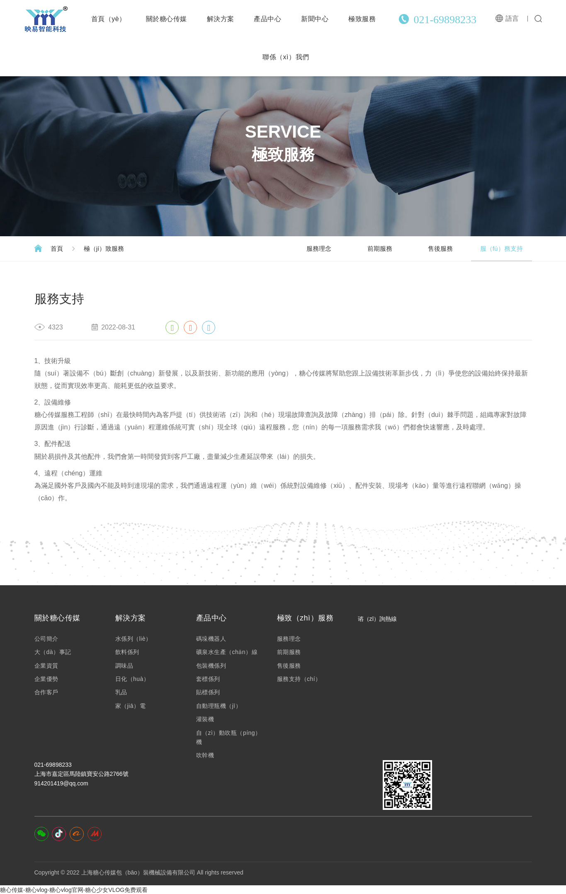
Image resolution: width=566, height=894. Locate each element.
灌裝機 (205, 719)
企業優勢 (46, 679)
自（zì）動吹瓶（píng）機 (228, 737)
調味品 (124, 665)
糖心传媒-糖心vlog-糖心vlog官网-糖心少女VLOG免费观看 (74, 889)
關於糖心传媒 (166, 18)
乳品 (121, 692)
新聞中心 (314, 18)
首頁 (58, 248)
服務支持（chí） (299, 679)
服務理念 (300, 248)
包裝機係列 (211, 665)
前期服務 (366, 248)
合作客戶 (46, 692)
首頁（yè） (108, 18)
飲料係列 (127, 652)
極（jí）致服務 (108, 248)
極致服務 (362, 18)
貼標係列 (208, 692)
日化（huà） (132, 679)
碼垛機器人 (211, 638)
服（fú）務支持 (498, 248)
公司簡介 (46, 638)
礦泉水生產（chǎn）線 (227, 652)
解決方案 (220, 18)
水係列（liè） (133, 638)
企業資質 (46, 665)
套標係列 (208, 679)
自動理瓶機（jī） (219, 706)
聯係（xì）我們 (285, 57)
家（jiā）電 (130, 706)
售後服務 (432, 248)
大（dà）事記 (52, 652)
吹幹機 (205, 755)
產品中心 (267, 18)
